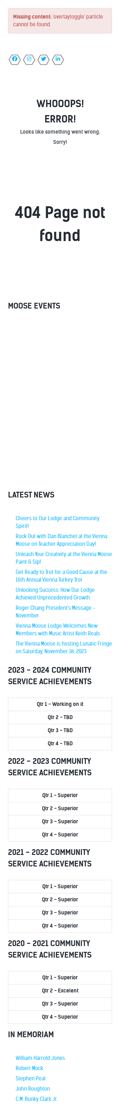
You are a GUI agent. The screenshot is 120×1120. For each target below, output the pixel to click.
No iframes (60, 402)
